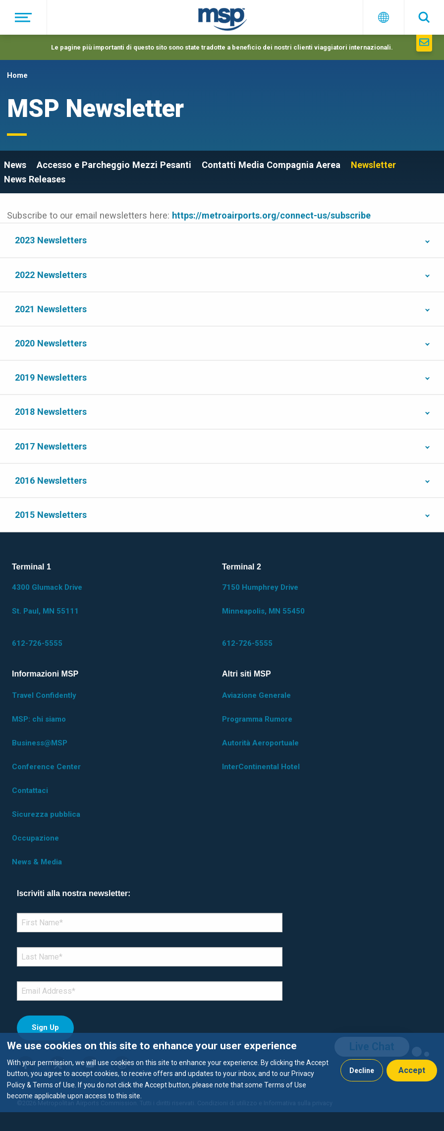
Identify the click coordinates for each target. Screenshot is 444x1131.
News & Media (37, 861)
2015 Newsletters (51, 514)
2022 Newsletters (51, 275)
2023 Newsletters (51, 240)
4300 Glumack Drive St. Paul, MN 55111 (47, 599)
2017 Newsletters (51, 446)
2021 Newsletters (51, 309)
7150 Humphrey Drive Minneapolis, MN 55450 (263, 599)
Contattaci (30, 790)
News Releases (34, 179)
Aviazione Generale (256, 695)
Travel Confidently (44, 695)
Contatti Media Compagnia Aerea (271, 165)
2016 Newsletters (51, 480)
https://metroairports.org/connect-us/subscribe (271, 215)
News (15, 165)
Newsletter (373, 165)
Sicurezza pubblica (46, 814)
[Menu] (23, 17)
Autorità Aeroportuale (260, 742)
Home (17, 75)
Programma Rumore (257, 719)
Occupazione (35, 838)
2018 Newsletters (51, 411)
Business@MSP (39, 742)
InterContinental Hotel (261, 766)
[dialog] (222, 1072)
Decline (361, 1070)
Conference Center (46, 766)
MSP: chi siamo (39, 719)
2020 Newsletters (51, 343)
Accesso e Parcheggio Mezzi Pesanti (114, 165)
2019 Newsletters (51, 377)
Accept (411, 1070)
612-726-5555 (37, 643)
